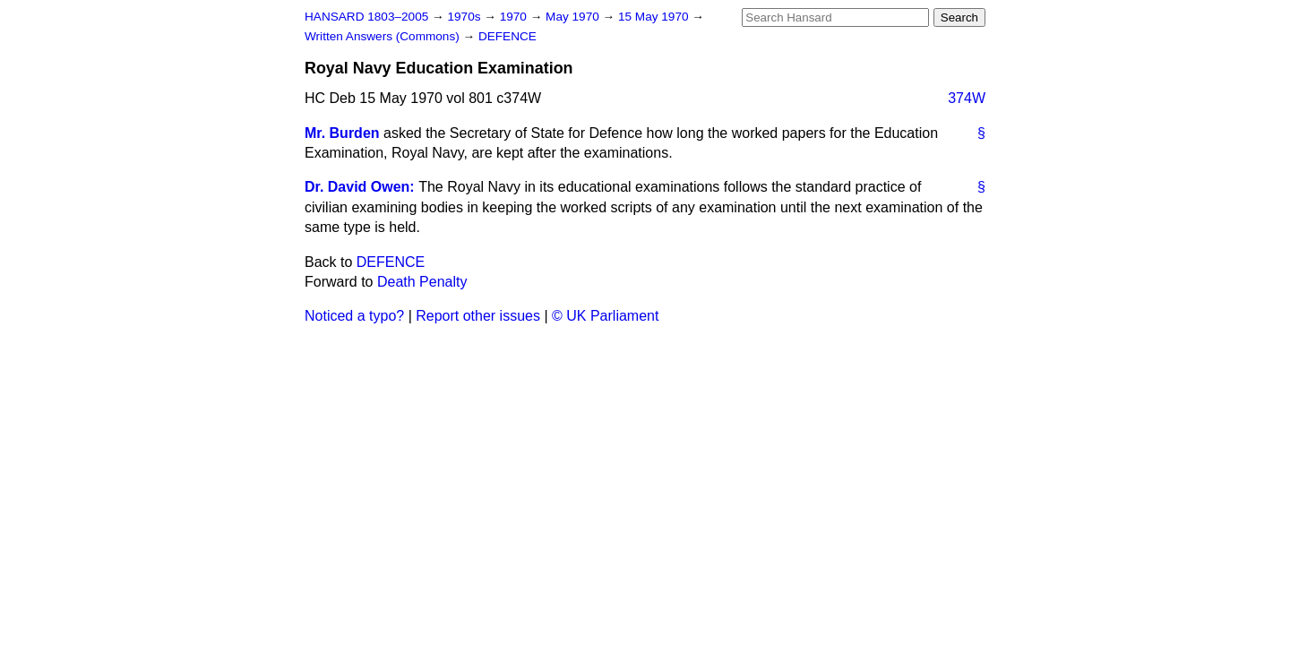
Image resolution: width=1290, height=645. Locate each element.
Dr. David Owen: (360, 186)
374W (966, 98)
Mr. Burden (342, 133)
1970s (465, 16)
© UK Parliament (605, 315)
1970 (515, 16)
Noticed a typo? (354, 315)
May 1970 (574, 16)
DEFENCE (507, 36)
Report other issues (478, 315)
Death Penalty (422, 281)
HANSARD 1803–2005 (366, 16)
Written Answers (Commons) (384, 36)
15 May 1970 (655, 16)
